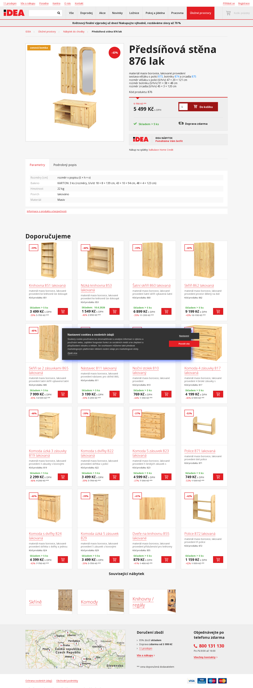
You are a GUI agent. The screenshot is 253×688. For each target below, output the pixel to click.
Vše (71, 13)
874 (177, 76)
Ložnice (134, 13)
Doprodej (86, 13)
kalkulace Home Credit (161, 149)
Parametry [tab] (37, 165)
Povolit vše (169, 344)
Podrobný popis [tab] (65, 165)
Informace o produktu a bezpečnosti (47, 211)
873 (160, 76)
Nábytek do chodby (73, 31)
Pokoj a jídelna (155, 13)
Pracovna (177, 13)
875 (194, 76)
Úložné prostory (200, 13)
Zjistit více (72, 353)
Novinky (117, 13)
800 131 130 (211, 645)
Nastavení (169, 336)
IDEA (28, 31)
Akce (102, 13)
